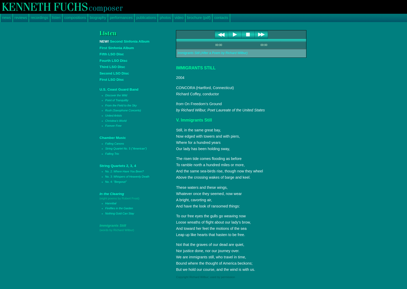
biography (98, 18)
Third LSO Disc (112, 67)
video (179, 18)
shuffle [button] (244, 45)
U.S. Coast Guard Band (131, 108)
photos (165, 18)
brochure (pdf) (199, 18)
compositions (75, 18)
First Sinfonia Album (117, 48)
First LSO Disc (112, 80)
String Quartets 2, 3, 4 (131, 174)
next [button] (261, 34)
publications (146, 18)
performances (121, 18)
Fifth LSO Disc (112, 54)
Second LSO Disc (114, 73)
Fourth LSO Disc (113, 61)
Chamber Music (131, 146)
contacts (221, 18)
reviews (21, 18)
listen (56, 18)
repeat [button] (237, 45)
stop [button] (248, 34)
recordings (39, 18)
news (6, 18)
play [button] (234, 34)
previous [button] (221, 34)
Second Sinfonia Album (124, 41)
